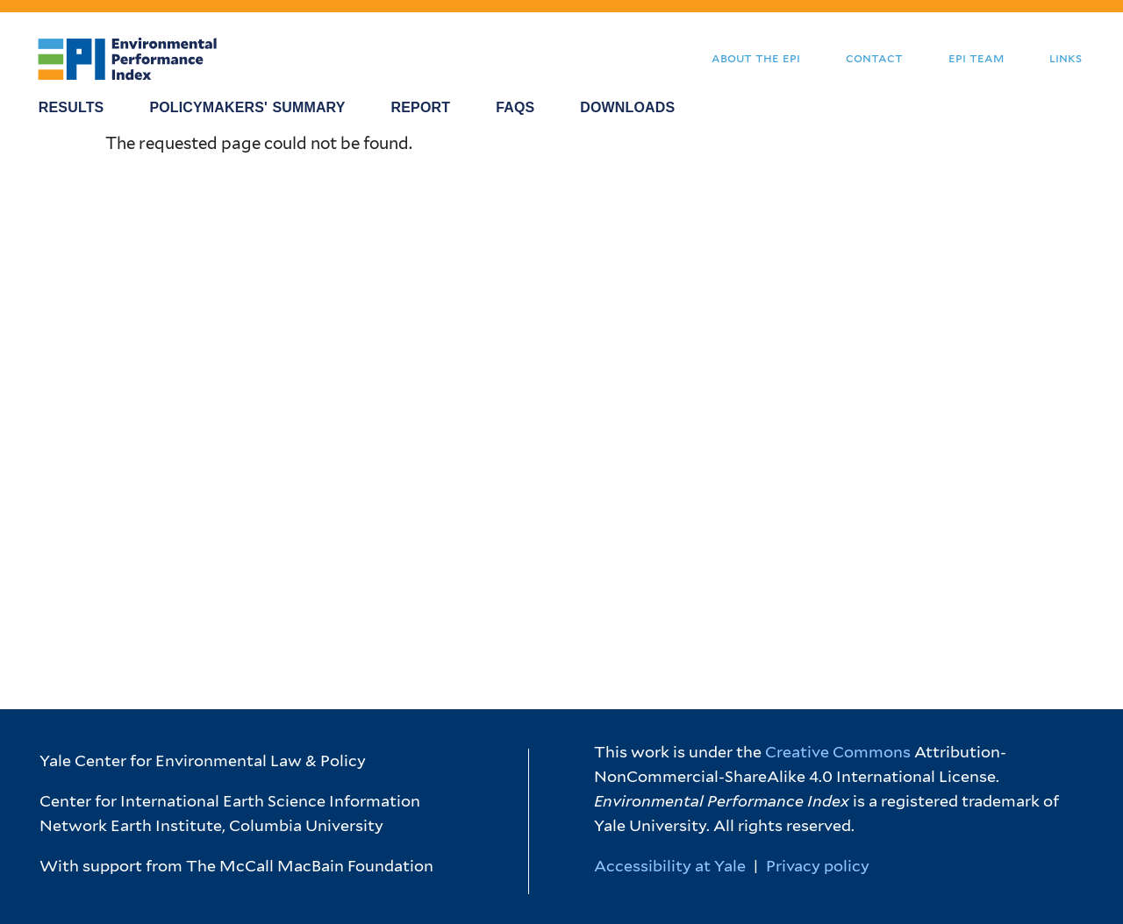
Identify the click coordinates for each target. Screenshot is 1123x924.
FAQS (515, 107)
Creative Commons (838, 752)
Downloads (627, 107)
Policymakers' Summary (247, 107)
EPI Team (976, 57)
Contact (874, 57)
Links (1065, 57)
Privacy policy (817, 865)
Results (71, 107)
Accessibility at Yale (670, 865)
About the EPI (756, 57)
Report (421, 107)
